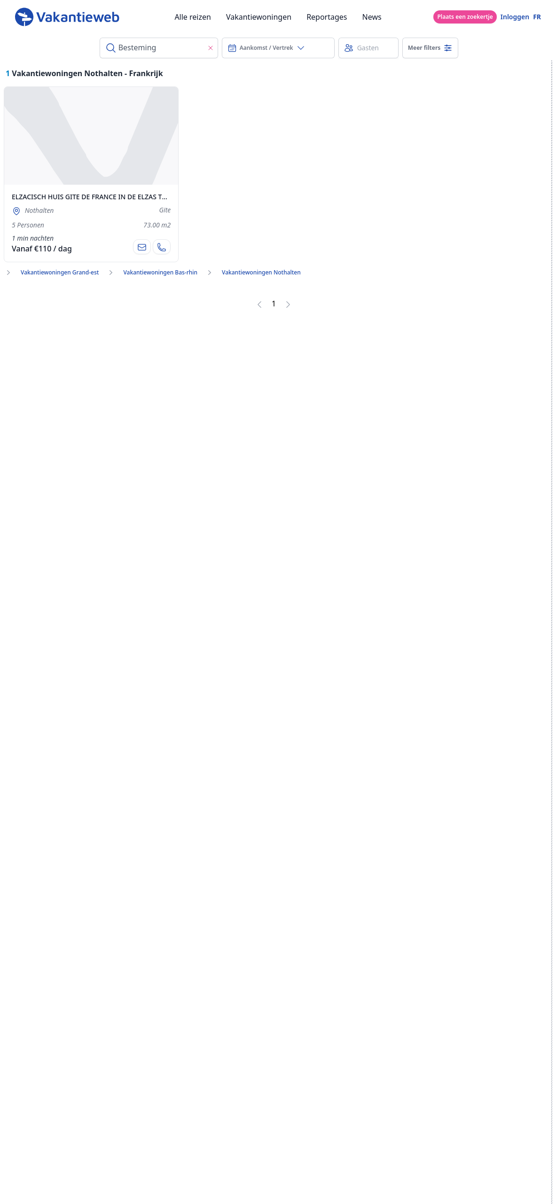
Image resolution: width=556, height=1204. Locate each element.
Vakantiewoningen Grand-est (60, 272)
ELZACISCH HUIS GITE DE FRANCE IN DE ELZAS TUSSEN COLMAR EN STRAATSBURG (140, 196)
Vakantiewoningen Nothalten (261, 272)
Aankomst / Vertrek (266, 48)
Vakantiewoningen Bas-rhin (160, 272)
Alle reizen (192, 17)
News (372, 17)
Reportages (326, 17)
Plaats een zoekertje (465, 17)
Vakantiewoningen (258, 17)
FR (537, 16)
